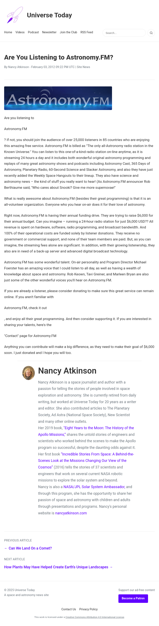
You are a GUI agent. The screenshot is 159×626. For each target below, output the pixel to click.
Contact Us (68, 609)
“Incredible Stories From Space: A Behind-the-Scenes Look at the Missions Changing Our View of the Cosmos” (86, 460)
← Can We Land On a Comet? (28, 548)
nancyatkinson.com (71, 513)
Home (8, 32)
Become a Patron (133, 598)
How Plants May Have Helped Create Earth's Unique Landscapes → (58, 567)
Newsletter (49, 32)
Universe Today (38, 15)
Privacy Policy (88, 609)
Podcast (33, 32)
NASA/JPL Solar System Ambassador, (94, 487)
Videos (20, 32)
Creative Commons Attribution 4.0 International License (94, 617)
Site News (83, 67)
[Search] (151, 33)
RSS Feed (87, 32)
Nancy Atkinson (18, 67)
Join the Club (68, 32)
